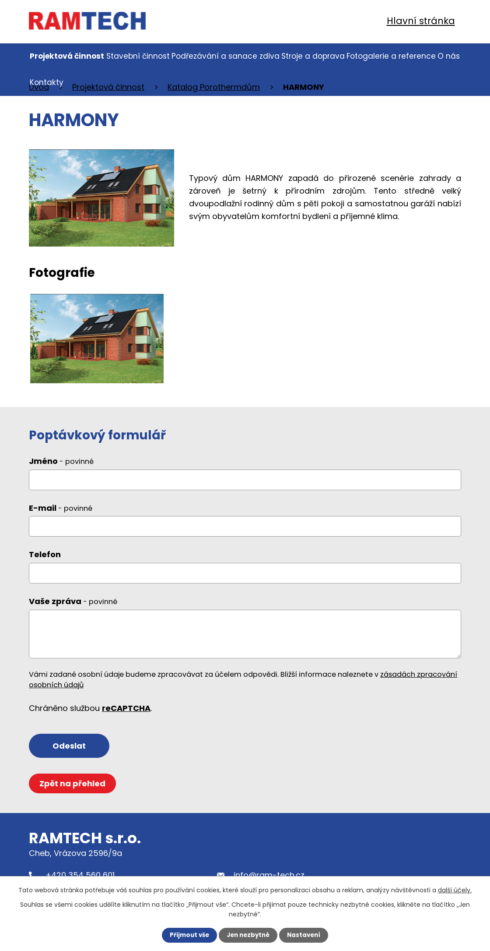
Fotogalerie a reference (391, 56)
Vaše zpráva (73, 608)
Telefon (45, 561)
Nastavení (306, 934)
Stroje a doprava (313, 56)
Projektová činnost (67, 56)
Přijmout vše (187, 934)
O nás (449, 56)
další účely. (455, 889)
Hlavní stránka (421, 20)
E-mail (60, 514)
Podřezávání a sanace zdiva (226, 56)
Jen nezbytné (248, 934)
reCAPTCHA (126, 715)
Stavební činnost (138, 56)
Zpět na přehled (74, 792)
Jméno (61, 468)
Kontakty (46, 82)
